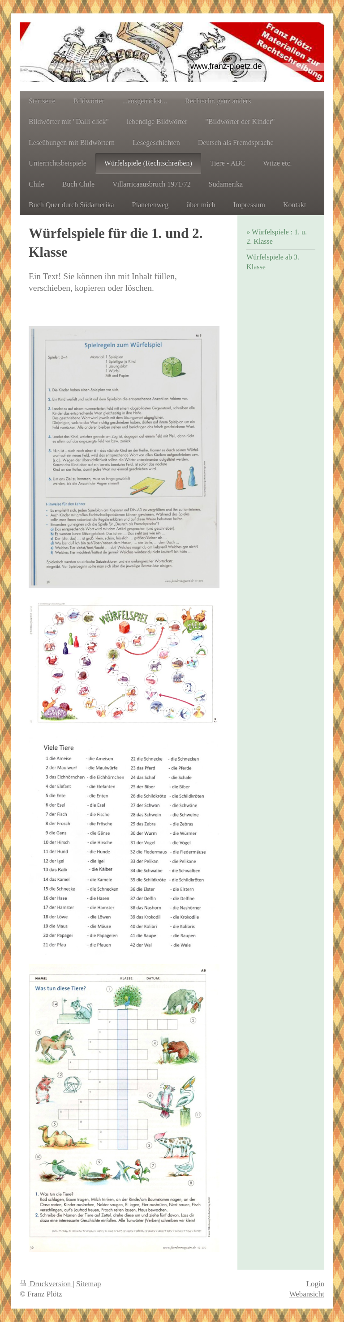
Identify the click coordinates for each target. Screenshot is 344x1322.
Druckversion (46, 1283)
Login (315, 1283)
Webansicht (306, 1294)
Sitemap (88, 1283)
